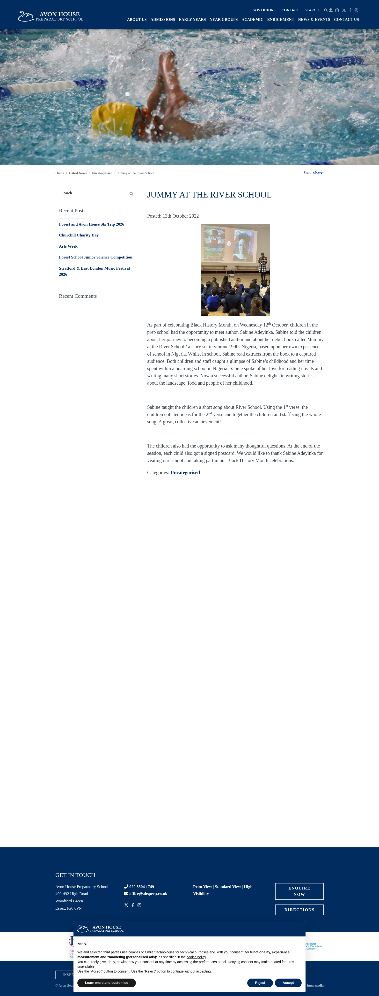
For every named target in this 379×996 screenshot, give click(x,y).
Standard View (228, 886)
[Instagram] (357, 10)
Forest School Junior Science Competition (95, 257)
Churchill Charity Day (79, 235)
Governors (264, 10)
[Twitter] (344, 10)
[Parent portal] (331, 10)
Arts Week (68, 246)
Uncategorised (185, 472)
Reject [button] (260, 983)
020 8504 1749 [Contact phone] (139, 886)
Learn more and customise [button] (106, 983)
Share (318, 173)
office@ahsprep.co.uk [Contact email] (145, 893)
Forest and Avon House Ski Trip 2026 (91, 224)
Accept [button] (288, 983)
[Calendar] (337, 10)
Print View (202, 886)
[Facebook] (350, 10)
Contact (290, 10)
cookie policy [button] (196, 957)
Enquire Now (299, 891)
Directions (299, 909)
